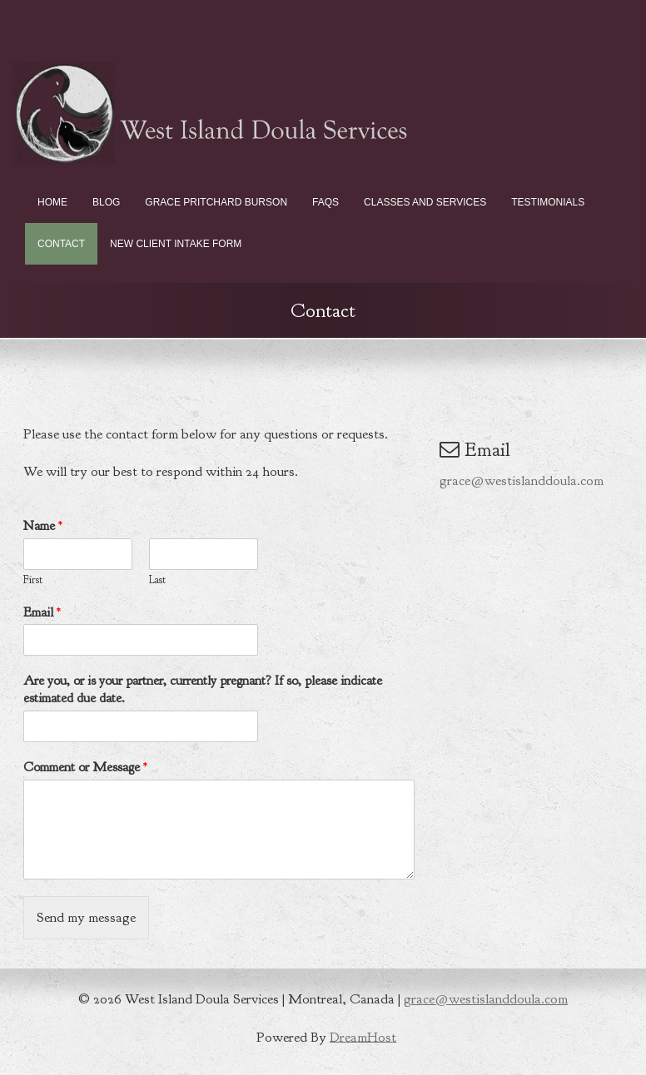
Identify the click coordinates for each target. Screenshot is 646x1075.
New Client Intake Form (175, 244)
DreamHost (363, 1036)
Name (42, 526)
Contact (61, 244)
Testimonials (547, 202)
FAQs (325, 202)
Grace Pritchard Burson (216, 202)
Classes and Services (425, 202)
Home (52, 202)
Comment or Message (85, 767)
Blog (106, 202)
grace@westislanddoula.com (522, 480)
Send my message (86, 917)
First (32, 580)
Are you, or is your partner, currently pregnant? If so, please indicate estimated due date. (202, 689)
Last (157, 580)
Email (42, 612)
